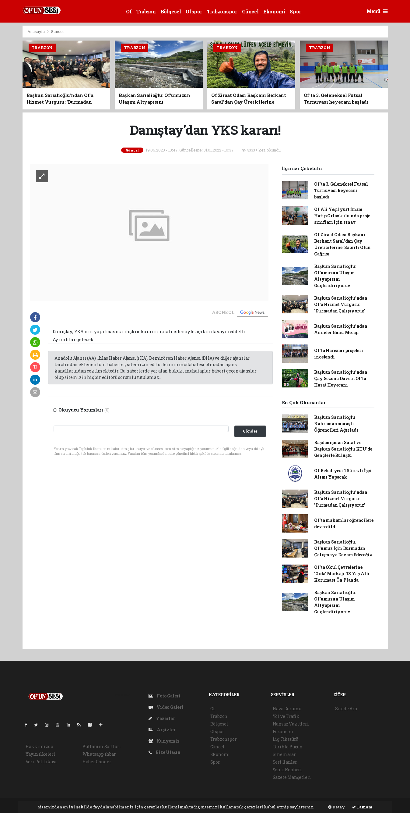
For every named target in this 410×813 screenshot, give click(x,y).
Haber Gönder (96, 762)
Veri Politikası (41, 762)
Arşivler (162, 730)
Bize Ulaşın (165, 752)
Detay (336, 807)
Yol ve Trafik (286, 716)
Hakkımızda (39, 746)
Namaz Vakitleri (291, 724)
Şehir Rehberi (287, 769)
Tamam (362, 807)
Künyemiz (164, 741)
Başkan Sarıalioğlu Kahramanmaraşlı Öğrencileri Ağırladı (336, 423)
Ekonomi (274, 11)
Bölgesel (171, 11)
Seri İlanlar (285, 762)
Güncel (250, 11)
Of (128, 11)
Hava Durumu (287, 708)
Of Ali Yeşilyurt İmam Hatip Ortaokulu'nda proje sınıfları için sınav (342, 215)
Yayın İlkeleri (40, 754)
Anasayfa (36, 31)
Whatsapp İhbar (99, 754)
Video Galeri (166, 707)
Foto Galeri (165, 696)
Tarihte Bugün (288, 747)
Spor (295, 11)
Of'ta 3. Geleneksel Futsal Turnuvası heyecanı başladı (341, 190)
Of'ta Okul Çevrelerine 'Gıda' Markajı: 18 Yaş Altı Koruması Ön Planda (342, 573)
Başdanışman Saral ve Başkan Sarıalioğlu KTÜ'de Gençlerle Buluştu (343, 449)
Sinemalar (284, 754)
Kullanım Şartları (101, 746)
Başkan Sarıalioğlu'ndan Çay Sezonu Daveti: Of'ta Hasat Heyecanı (340, 378)
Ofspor (194, 11)
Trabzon (146, 11)
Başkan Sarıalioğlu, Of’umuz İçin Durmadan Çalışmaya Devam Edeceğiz (343, 548)
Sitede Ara (346, 708)
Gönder (250, 431)
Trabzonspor (222, 11)
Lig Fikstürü (286, 739)
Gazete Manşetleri (292, 777)
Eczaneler (283, 731)
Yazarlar (162, 718)
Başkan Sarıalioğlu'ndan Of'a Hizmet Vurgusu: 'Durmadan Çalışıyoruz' (340, 304)
